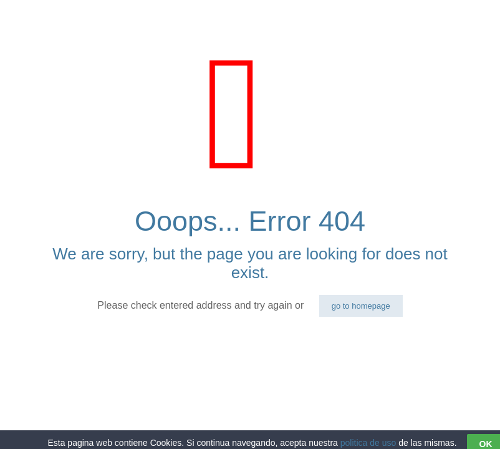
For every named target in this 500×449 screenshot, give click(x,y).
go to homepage (361, 306)
